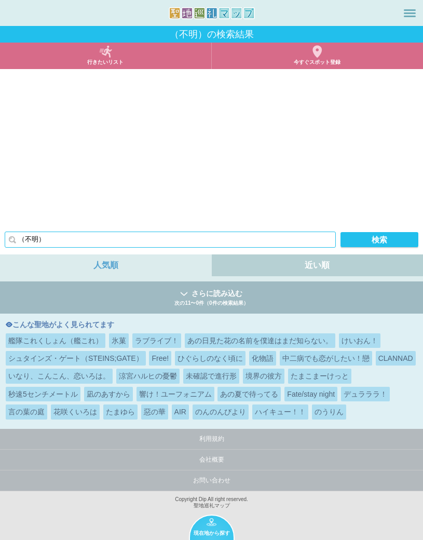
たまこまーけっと (320, 376)
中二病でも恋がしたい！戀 (326, 358)
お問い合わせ (211, 480)
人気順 (105, 265)
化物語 (263, 358)
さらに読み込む (211, 298)
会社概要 (211, 459)
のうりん (329, 412)
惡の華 (155, 412)
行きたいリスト (105, 62)
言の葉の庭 (26, 412)
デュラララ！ (365, 394)
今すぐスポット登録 (317, 62)
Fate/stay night (311, 394)
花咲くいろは (75, 412)
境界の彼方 (263, 376)
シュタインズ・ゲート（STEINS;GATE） (75, 358)
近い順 (317, 265)
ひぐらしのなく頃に (210, 358)
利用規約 (211, 438)
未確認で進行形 (211, 376)
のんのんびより (220, 412)
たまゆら (120, 412)
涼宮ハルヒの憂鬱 (148, 376)
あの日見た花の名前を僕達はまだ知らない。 (260, 340)
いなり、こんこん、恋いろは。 (59, 376)
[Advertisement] (211, 147)
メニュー (410, 13)
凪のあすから (108, 394)
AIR (180, 412)
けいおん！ (360, 340)
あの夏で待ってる (249, 394)
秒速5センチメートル (43, 394)
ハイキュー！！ (280, 412)
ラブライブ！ (157, 340)
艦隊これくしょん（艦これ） (55, 340)
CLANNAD (395, 358)
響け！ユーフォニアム (175, 394)
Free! (160, 358)
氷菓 (119, 340)
